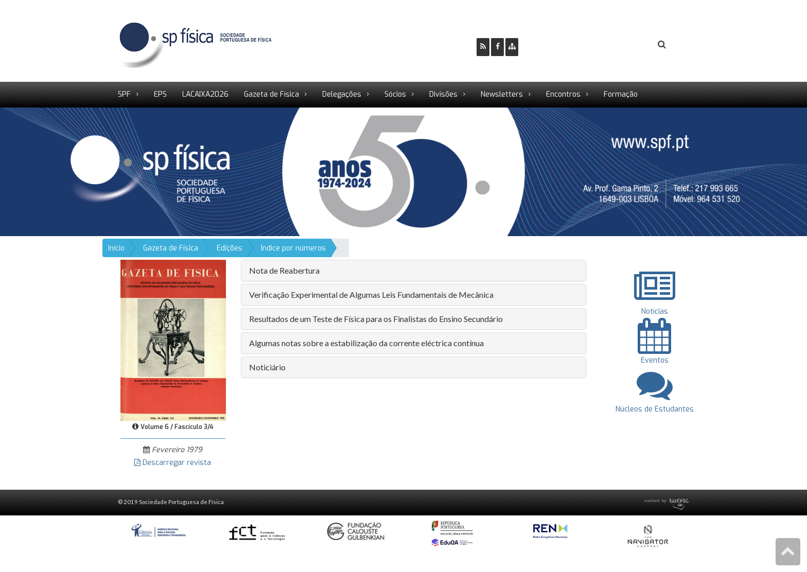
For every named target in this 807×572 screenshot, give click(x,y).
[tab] (413, 270)
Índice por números (293, 248)
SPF (124, 94)
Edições (229, 248)
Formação (621, 94)
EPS (160, 94)
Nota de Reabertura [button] (284, 270)
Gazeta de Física (271, 94)
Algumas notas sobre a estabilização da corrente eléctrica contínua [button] (366, 343)
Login (620, 45)
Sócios (395, 94)
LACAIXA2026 (205, 94)
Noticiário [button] (267, 367)
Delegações (341, 94)
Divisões (443, 94)
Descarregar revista (172, 463)
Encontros (563, 94)
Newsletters (502, 94)
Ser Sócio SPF (561, 45)
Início (116, 248)
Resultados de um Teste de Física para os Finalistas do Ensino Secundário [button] (376, 319)
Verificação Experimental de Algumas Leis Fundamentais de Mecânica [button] (371, 294)
